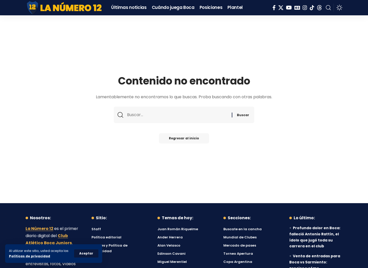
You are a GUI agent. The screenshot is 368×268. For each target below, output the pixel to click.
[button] (86, 253)
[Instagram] (304, 7)
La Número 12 (40, 229)
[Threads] (319, 7)
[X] (281, 7)
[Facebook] (274, 7)
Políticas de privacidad (29, 256)
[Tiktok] (312, 7)
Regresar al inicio (184, 139)
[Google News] (297, 7)
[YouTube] (289, 7)
